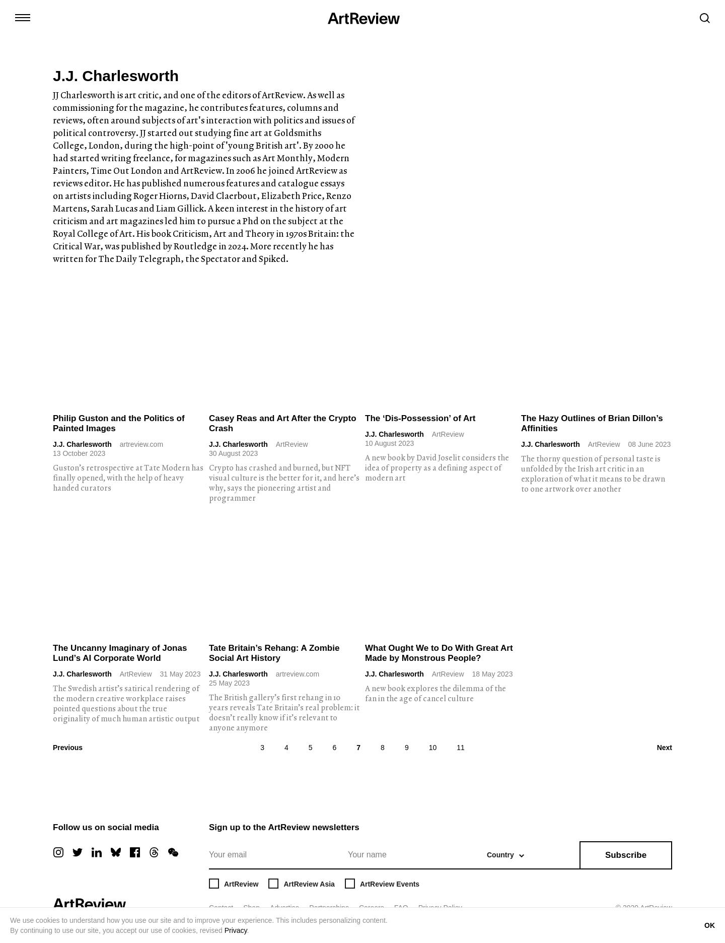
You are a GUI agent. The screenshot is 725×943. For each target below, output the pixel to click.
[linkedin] (96, 852)
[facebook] (134, 852)
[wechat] (173, 852)
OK (709, 925)
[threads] (154, 852)
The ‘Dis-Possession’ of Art (420, 418)
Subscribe (625, 855)
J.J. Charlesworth (82, 444)
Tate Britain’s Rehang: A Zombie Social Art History (274, 653)
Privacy (236, 930)
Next (664, 748)
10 (433, 748)
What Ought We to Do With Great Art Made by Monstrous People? (439, 653)
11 (461, 748)
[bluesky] (115, 852)
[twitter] (77, 852)
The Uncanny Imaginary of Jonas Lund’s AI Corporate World (120, 653)
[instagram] (58, 852)
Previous (68, 748)
